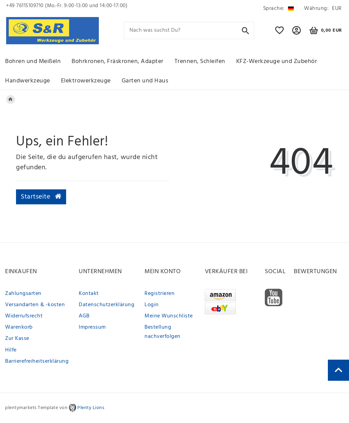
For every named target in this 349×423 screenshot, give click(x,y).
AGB (84, 316)
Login (152, 304)
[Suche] (245, 30)
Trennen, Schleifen (199, 61)
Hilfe (11, 350)
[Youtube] (274, 297)
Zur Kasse (17, 338)
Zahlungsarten (23, 293)
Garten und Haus (145, 81)
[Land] (278, 8)
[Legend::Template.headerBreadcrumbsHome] (10, 99)
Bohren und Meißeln (33, 61)
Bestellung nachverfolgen (163, 332)
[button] (296, 33)
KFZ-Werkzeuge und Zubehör (276, 61)
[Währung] (322, 8)
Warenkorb (19, 327)
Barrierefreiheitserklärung (37, 361)
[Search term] (189, 30)
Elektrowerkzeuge (86, 81)
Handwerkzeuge (27, 81)
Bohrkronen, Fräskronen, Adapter (118, 61)
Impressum (92, 327)
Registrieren (159, 293)
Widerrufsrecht (24, 316)
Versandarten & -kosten (35, 304)
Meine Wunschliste (169, 316)
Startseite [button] (41, 196)
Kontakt (89, 293)
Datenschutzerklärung (106, 304)
